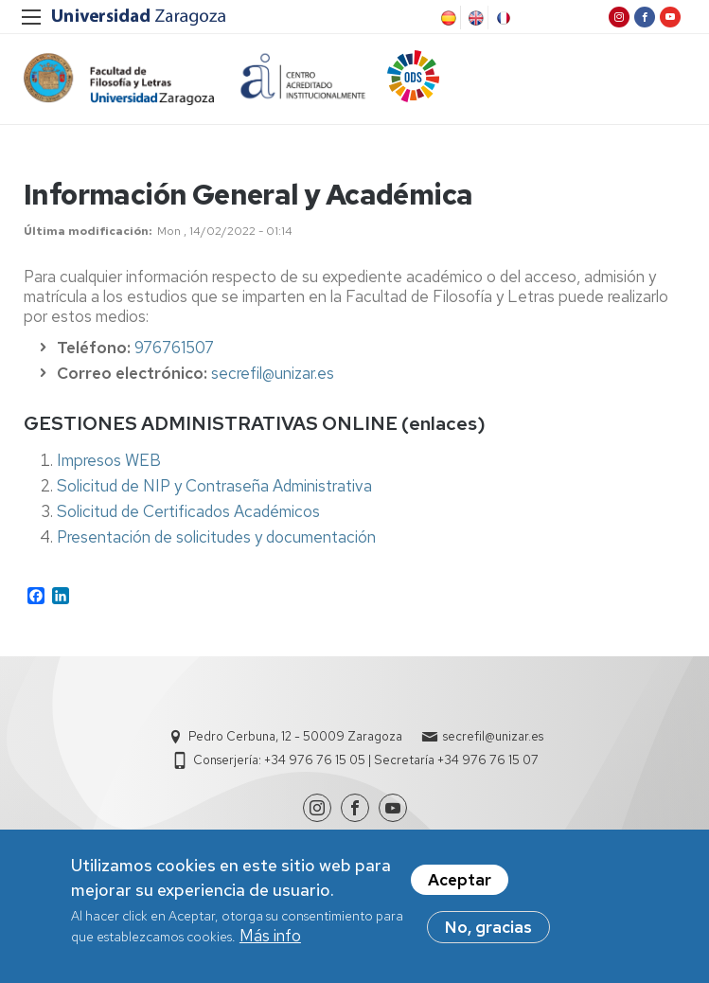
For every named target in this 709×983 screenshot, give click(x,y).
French (501, 18)
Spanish (447, 18)
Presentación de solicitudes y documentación (216, 537)
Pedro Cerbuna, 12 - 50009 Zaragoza (295, 736)
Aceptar (459, 884)
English (474, 18)
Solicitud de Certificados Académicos (188, 511)
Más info (270, 940)
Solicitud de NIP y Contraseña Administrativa (214, 485)
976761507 (174, 347)
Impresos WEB (109, 460)
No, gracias (488, 931)
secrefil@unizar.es (272, 373)
